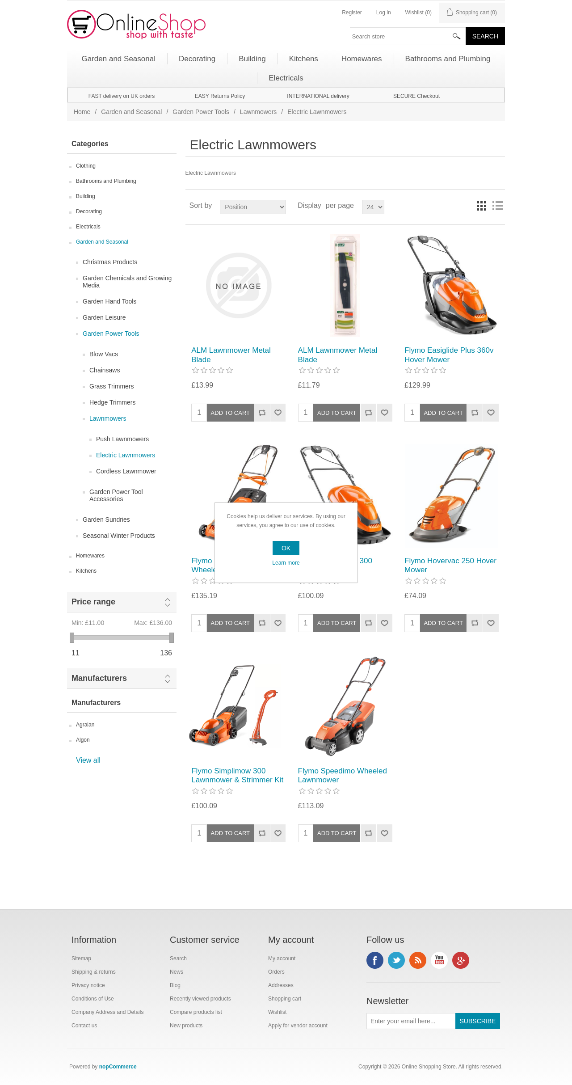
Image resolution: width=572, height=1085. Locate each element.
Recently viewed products (200, 999)
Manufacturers (99, 678)
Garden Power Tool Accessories (116, 495)
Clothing (86, 166)
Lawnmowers (258, 111)
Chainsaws (104, 370)
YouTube (439, 960)
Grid (481, 205)
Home (82, 111)
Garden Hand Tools (109, 301)
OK (286, 548)
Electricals (88, 227)
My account (281, 958)
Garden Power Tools (200, 111)
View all (88, 760)
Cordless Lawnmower (126, 471)
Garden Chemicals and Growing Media (127, 281)
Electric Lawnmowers (125, 455)
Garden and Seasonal (131, 111)
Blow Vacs (103, 354)
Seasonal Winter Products (119, 535)
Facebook (374, 960)
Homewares (90, 556)
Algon (83, 740)
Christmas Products (110, 262)
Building (85, 196)
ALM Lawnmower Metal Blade (231, 354)
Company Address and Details (107, 1012)
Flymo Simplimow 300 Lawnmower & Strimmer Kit (237, 775)
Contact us (84, 1025)
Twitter (396, 960)
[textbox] (408, 36)
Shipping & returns (94, 972)
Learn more (285, 563)
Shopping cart (284, 999)
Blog (175, 985)
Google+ (460, 960)
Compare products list (196, 1012)
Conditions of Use (93, 999)
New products (186, 1025)
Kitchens (86, 571)
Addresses (281, 985)
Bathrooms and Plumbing (106, 181)
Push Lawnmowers (122, 439)
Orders (276, 972)
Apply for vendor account (298, 1025)
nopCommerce (118, 1067)
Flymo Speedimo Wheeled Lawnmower (342, 775)
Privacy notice (88, 985)
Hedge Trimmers (112, 402)
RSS (417, 960)
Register (352, 12)
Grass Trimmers (111, 386)
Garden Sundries (106, 519)
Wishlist (277, 1012)
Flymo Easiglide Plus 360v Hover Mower (448, 354)
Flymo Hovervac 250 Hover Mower (450, 565)
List (497, 205)
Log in (383, 12)
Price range (93, 601)
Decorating (89, 211)
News (176, 972)
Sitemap (81, 958)
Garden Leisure (104, 317)
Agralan (85, 725)
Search (178, 958)
